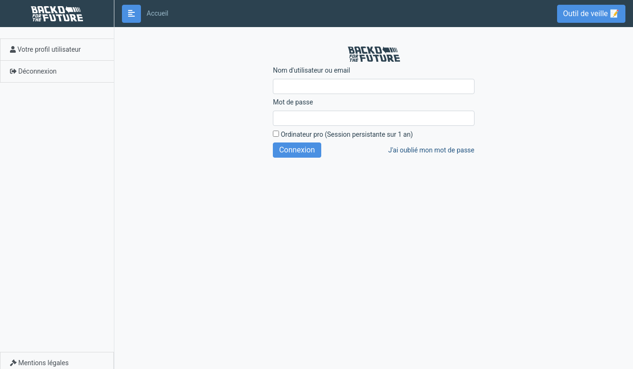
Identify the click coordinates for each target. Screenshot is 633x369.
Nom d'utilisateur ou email (311, 70)
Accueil (157, 13)
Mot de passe (293, 102)
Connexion (297, 149)
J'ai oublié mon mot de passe (431, 150)
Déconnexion (33, 71)
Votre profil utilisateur (45, 49)
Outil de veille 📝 (591, 13)
